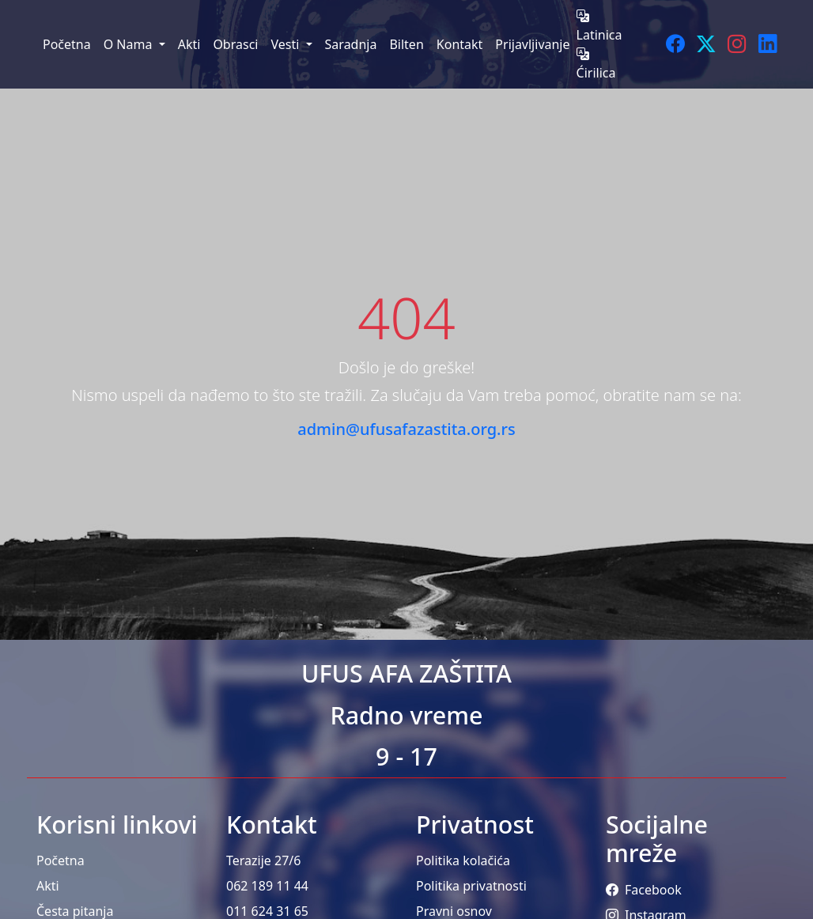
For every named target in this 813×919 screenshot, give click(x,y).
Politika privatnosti (471, 885)
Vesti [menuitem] (286, 44)
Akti (47, 885)
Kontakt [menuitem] (460, 44)
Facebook (644, 889)
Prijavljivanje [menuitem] (532, 44)
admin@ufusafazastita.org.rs (406, 429)
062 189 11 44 (267, 885)
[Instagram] (737, 44)
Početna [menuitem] (67, 44)
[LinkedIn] (767, 44)
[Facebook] (675, 44)
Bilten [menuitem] (406, 44)
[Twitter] (706, 44)
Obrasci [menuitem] (235, 44)
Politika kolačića (463, 860)
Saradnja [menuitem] (351, 44)
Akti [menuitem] (189, 44)
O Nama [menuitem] (130, 44)
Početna (60, 860)
